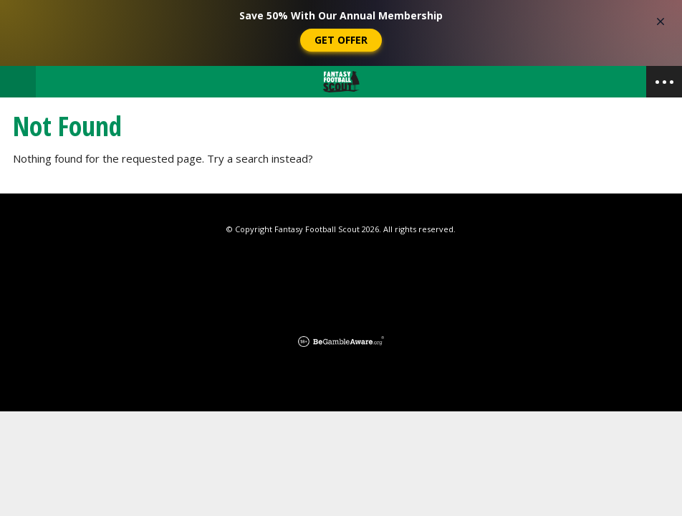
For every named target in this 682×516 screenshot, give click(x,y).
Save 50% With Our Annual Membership (341, 15)
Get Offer (341, 40)
